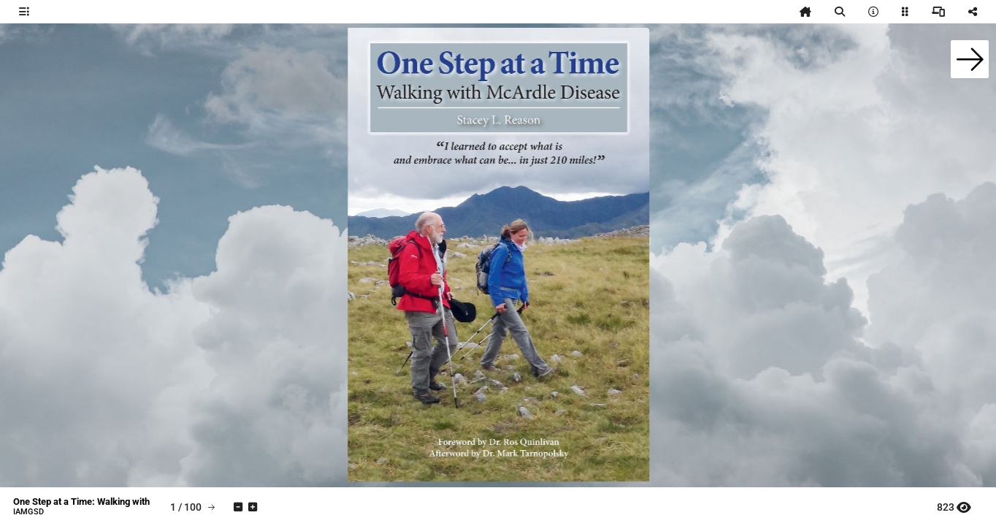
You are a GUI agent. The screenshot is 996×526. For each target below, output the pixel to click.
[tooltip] (24, 11)
